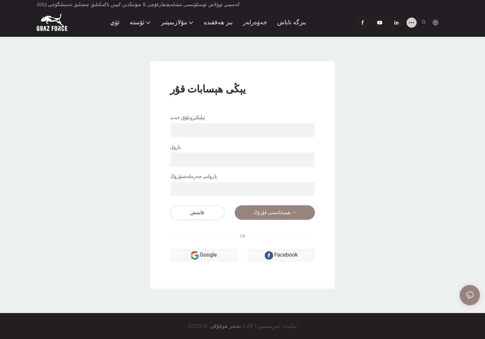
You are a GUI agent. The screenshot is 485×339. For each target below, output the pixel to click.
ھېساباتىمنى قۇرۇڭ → (274, 212)
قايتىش (197, 212)
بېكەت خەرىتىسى (277, 326)
